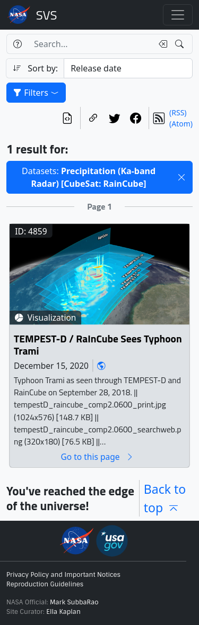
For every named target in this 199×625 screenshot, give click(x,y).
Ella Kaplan (63, 612)
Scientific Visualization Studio (47, 14)
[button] (181, 177)
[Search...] (90, 44)
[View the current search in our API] (67, 118)
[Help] (17, 44)
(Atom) (181, 124)
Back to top (165, 498)
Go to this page (97, 457)
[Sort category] (128, 68)
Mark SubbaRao (74, 602)
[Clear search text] (160, 44)
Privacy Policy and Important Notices (63, 574)
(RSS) (177, 112)
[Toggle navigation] (178, 14)
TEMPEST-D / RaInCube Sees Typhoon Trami (98, 345)
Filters (36, 92)
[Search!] (181, 44)
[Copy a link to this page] (93, 118)
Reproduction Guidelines (44, 584)
